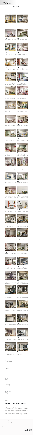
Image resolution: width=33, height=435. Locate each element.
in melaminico (7, 368)
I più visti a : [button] (7, 399)
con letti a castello (7, 384)
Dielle (5, 360)
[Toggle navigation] (32, 2)
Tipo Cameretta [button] (8, 391)
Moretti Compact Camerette (8, 361)
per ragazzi (6, 396)
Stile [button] (6, 371)
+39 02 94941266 (6, 425)
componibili (6, 383)
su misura (6, 388)
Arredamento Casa (16, 8)
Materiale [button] (6, 365)
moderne (6, 375)
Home (12, 8)
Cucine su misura (8, 426)
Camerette (20, 8)
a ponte (6, 380)
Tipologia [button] (6, 378)
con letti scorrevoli (7, 385)
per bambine (6, 393)
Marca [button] (6, 358)
